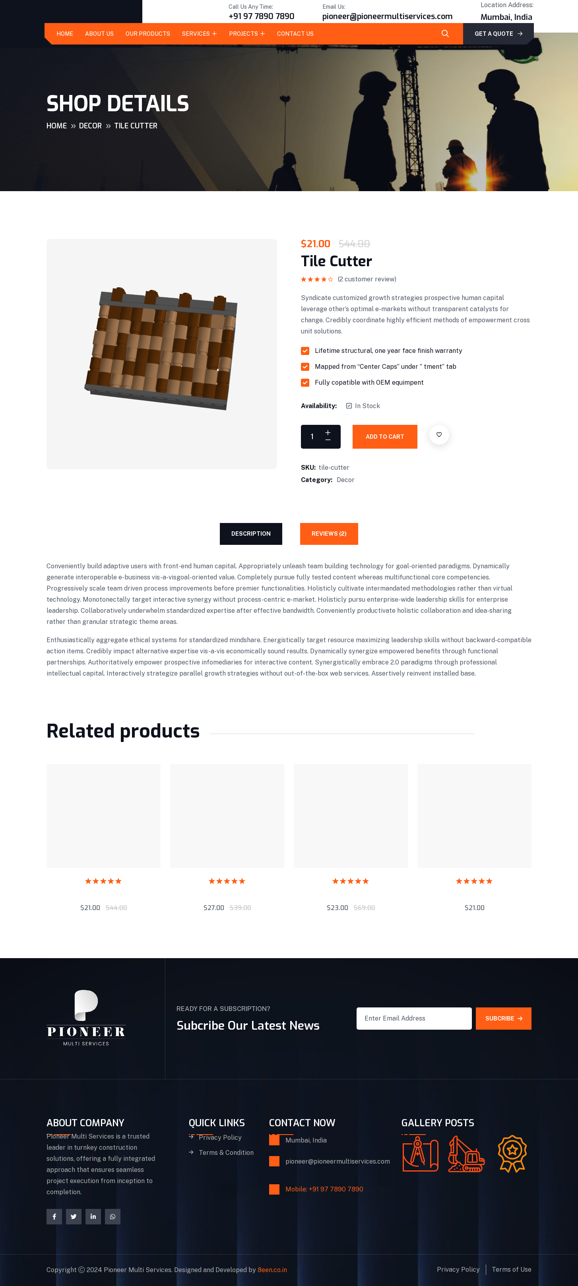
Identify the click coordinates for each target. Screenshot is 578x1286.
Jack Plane (227, 890)
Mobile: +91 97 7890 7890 (324, 1189)
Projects (243, 34)
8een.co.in (272, 1270)
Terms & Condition (226, 1153)
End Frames (103, 890)
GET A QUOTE (498, 34)
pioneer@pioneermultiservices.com (387, 16)
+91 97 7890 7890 (262, 16)
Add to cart (385, 437)
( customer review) (367, 279)
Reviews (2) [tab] (329, 534)
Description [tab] (251, 534)
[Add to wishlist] (439, 435)
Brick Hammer (351, 890)
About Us (99, 34)
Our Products (148, 34)
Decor (90, 126)
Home (64, 34)
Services (196, 34)
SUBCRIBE (503, 1019)
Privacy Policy (220, 1137)
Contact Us (295, 34)
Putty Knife (475, 890)
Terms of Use (511, 1270)
